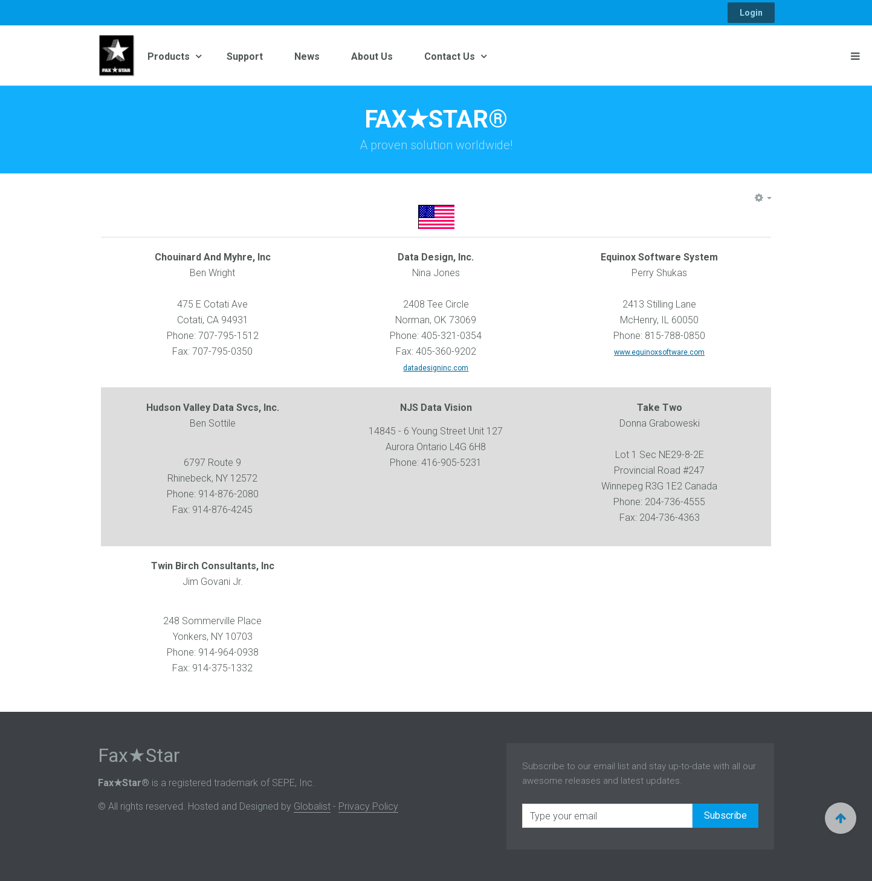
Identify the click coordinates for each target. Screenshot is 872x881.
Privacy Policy (368, 806)
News (307, 56)
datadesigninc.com (435, 368)
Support (245, 56)
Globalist (312, 806)
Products (169, 56)
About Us (372, 56)
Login (751, 13)
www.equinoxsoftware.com (659, 352)
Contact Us (450, 56)
